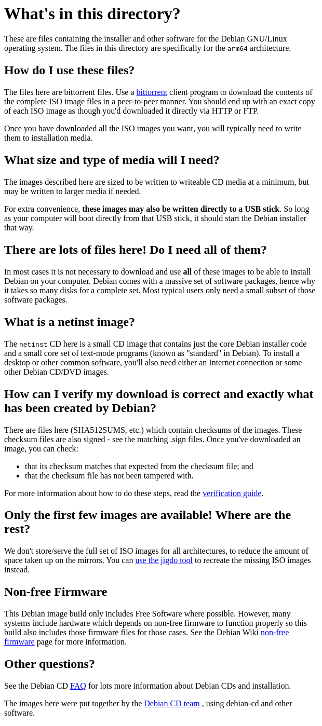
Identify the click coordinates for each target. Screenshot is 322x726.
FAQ (78, 685)
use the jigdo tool (164, 560)
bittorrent (152, 92)
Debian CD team (172, 703)
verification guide (232, 493)
